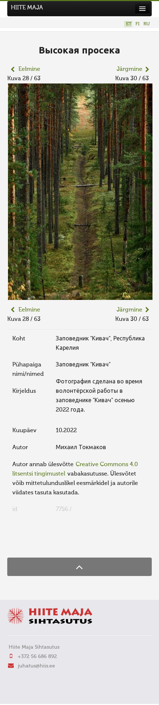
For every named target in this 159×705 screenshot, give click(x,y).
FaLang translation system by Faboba (33, 543)
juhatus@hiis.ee (36, 666)
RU (146, 24)
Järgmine (129, 69)
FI (137, 24)
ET (128, 24)
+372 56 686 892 (37, 656)
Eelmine (29, 69)
